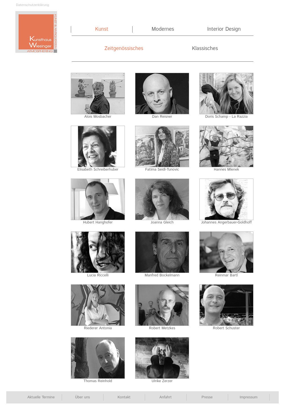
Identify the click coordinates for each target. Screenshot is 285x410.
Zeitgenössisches (123, 48)
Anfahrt (165, 397)
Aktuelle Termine (41, 397)
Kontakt (124, 397)
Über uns (82, 397)
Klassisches (205, 48)
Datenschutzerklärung (32, 5)
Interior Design (224, 29)
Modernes (163, 29)
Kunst (101, 29)
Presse (207, 397)
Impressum (248, 397)
